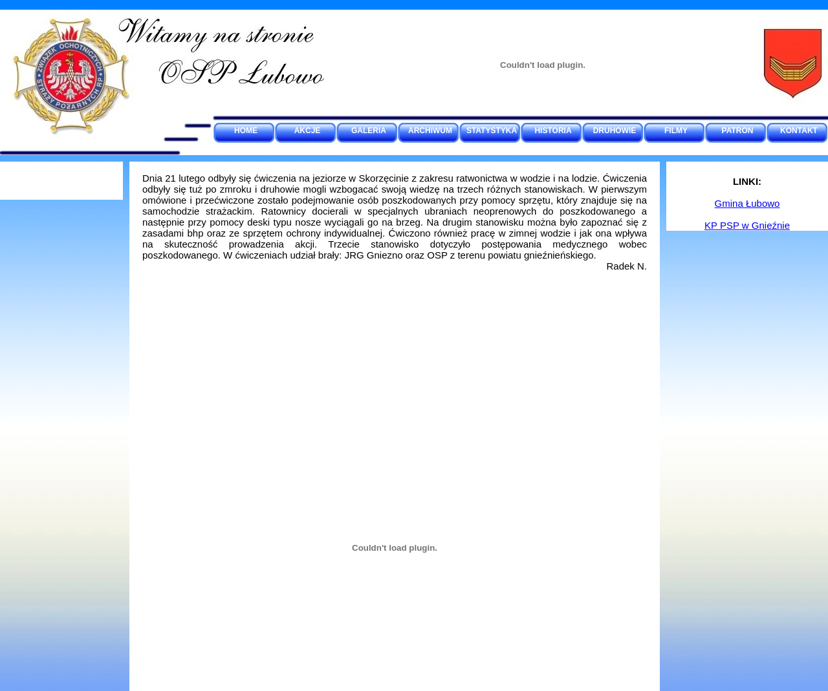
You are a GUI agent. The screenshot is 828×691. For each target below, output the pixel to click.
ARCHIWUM (430, 130)
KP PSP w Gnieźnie (747, 225)
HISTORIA (552, 130)
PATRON (738, 130)
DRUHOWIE (615, 130)
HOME (245, 130)
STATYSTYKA (491, 130)
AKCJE (307, 130)
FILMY (676, 130)
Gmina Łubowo (747, 203)
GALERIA (368, 130)
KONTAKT (799, 130)
